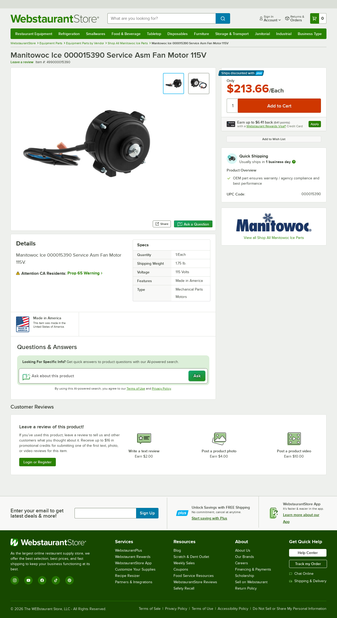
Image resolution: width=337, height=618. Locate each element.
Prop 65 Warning (83, 273)
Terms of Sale (150, 609)
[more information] (294, 161)
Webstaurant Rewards (133, 557)
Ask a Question (193, 224)
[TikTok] (56, 580)
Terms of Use (136, 388)
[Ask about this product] (113, 376)
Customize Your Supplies (135, 569)
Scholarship (244, 576)
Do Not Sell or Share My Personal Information (289, 609)
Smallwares (95, 34)
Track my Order (308, 564)
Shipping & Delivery (307, 581)
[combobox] (161, 18)
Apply (316, 124)
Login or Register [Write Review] (37, 462)
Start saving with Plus (209, 518)
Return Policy (246, 588)
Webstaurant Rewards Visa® (266, 126)
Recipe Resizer (127, 576)
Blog (177, 550)
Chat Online (301, 574)
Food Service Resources (194, 576)
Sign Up (147, 513)
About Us (242, 550)
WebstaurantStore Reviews (195, 582)
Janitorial (262, 34)
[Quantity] (233, 106)
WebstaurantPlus (128, 550)
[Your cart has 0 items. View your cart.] (318, 18)
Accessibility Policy (233, 609)
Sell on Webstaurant (251, 582)
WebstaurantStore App (133, 563)
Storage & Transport (232, 34)
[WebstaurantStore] (54, 542)
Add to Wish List (273, 139)
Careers (241, 563)
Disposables (177, 34)
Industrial (283, 34)
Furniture (201, 34)
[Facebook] (42, 580)
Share (161, 224)
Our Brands (244, 557)
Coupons (181, 569)
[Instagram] (15, 580)
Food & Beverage (126, 34)
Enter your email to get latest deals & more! (37, 513)
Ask (197, 376)
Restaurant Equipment (33, 34)
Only (230, 81)
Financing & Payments (253, 569)
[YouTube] (28, 580)
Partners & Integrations (133, 582)
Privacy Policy (161, 388)
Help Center (308, 553)
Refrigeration (69, 34)
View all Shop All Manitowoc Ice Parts (274, 238)
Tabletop (154, 34)
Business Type (310, 34)
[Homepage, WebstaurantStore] (55, 18)
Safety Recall (184, 588)
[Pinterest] (69, 580)
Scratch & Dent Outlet (191, 557)
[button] (173, 83)
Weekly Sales (184, 563)
